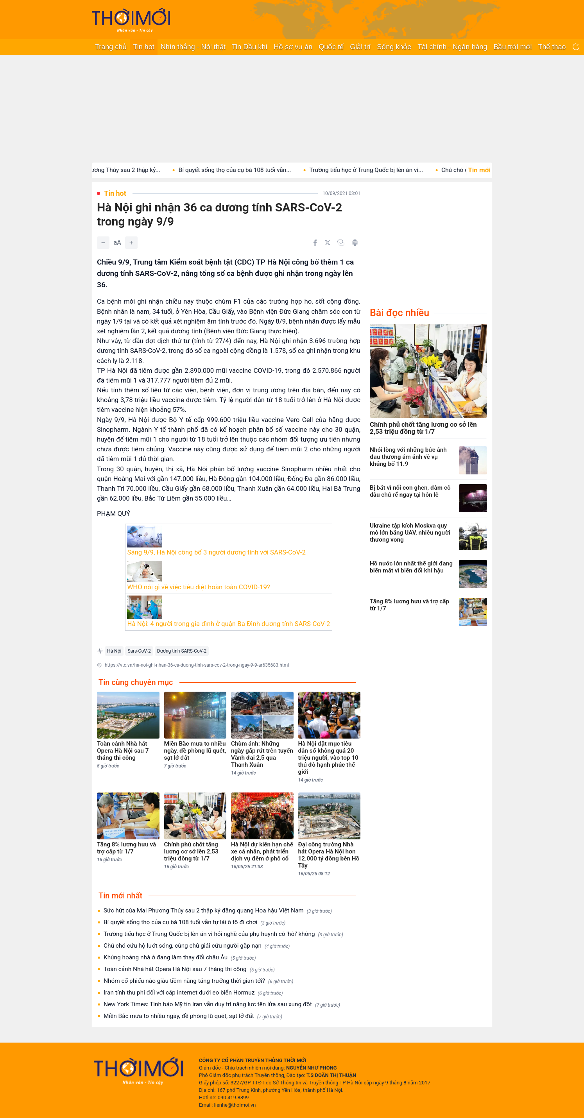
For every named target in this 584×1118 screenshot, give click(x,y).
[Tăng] (131, 242)
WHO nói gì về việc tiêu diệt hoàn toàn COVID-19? (198, 587)
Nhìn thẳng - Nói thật (193, 47)
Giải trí (360, 47)
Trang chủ (111, 47)
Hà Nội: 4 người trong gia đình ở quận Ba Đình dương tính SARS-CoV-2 (228, 624)
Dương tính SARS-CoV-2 (182, 651)
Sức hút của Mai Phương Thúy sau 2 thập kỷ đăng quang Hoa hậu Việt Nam (218, 910)
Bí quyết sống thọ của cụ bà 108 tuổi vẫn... (247, 170)
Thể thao (552, 47)
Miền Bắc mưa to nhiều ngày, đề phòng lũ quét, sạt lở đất (193, 1016)
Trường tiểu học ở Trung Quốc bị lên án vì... (378, 170)
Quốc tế (331, 47)
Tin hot (143, 47)
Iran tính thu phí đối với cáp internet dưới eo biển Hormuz (193, 992)
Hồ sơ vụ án (293, 47)
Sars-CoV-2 (138, 651)
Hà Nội (114, 651)
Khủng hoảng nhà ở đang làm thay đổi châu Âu (180, 957)
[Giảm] (103, 242)
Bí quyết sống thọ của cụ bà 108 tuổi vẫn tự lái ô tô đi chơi (194, 922)
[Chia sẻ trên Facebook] (315, 242)
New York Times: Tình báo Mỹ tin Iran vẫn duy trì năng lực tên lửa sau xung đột (222, 1004)
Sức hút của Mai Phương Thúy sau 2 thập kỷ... (111, 170)
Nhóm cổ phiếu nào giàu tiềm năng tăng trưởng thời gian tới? (198, 981)
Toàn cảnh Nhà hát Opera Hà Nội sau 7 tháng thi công (189, 969)
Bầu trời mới (512, 47)
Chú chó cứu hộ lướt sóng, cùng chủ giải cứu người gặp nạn (197, 946)
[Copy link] (340, 242)
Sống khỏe (394, 47)
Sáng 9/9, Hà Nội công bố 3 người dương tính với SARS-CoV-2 (216, 552)
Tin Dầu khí (249, 47)
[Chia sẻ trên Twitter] (327, 242)
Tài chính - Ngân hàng (452, 47)
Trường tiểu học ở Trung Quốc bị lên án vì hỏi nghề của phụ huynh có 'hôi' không (223, 934)
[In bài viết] (354, 242)
